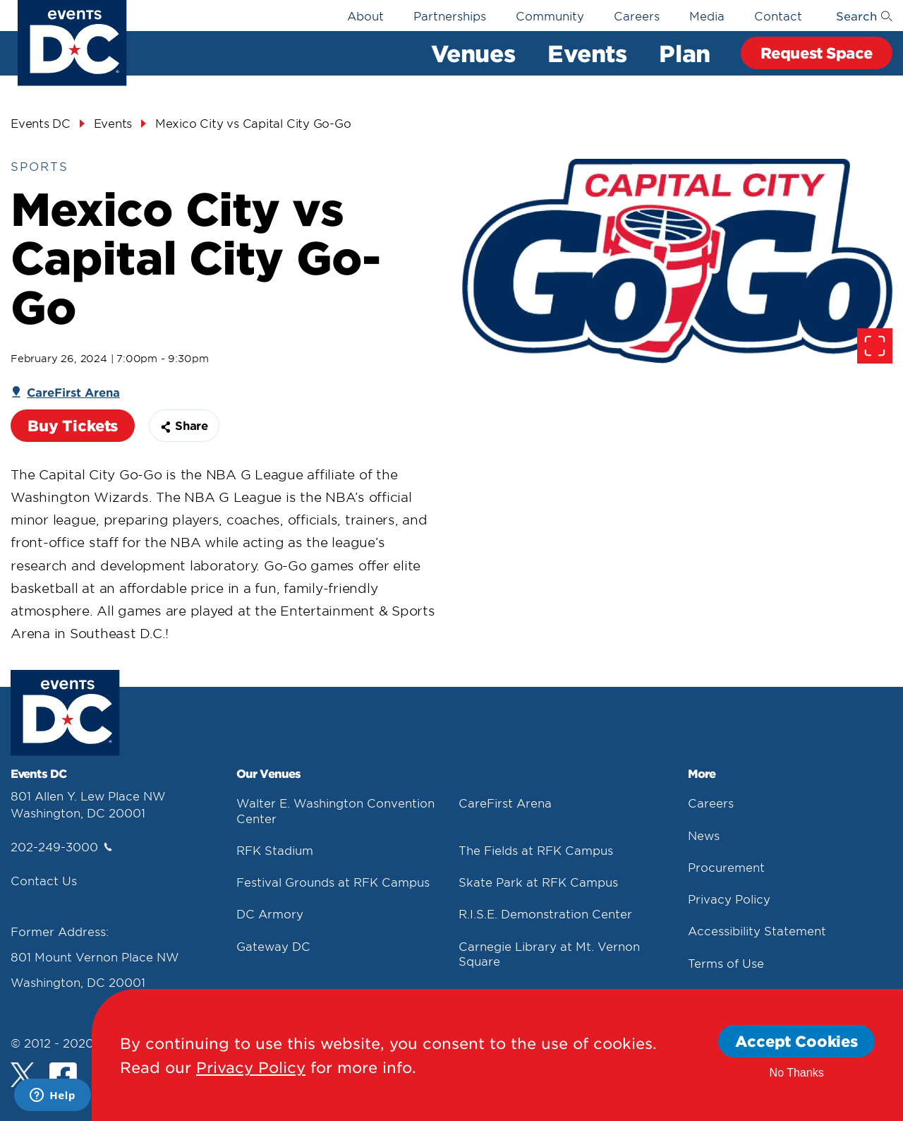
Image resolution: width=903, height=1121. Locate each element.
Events (586, 53)
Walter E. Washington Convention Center (335, 810)
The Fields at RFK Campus (536, 850)
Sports (39, 166)
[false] (677, 261)
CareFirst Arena (505, 803)
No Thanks (797, 1073)
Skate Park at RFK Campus (538, 882)
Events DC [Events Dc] (41, 123)
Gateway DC (273, 946)
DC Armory (269, 913)
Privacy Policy (729, 899)
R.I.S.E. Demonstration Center (545, 913)
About (365, 15)
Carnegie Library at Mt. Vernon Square (549, 953)
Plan (684, 53)
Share (184, 425)
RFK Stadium (274, 850)
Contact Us (44, 880)
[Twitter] (23, 1074)
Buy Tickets (73, 425)
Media (707, 15)
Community (550, 15)
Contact (778, 15)
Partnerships (449, 15)
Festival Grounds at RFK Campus (333, 882)
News (704, 835)
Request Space (816, 52)
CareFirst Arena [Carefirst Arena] (73, 392)
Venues (473, 53)
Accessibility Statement (757, 930)
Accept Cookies (796, 1041)
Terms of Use (726, 963)
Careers (637, 15)
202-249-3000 (61, 846)
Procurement (726, 867)
